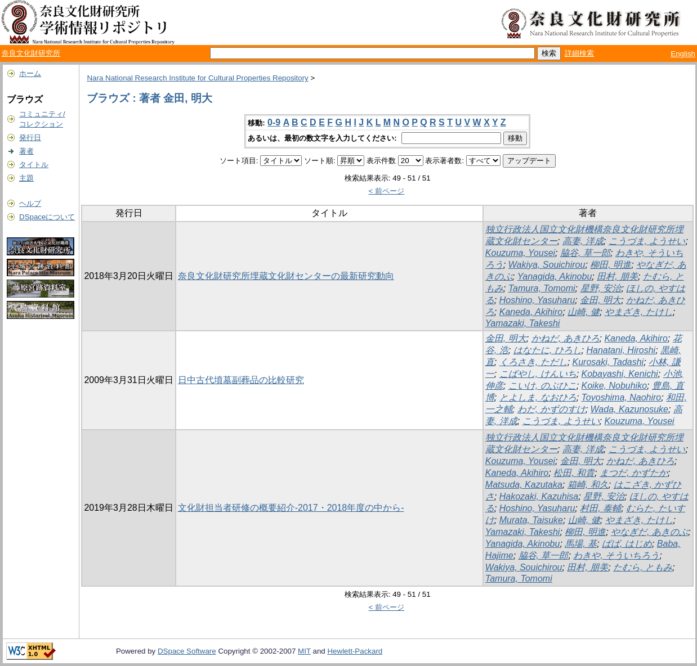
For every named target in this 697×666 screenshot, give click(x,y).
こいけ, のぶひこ (542, 385)
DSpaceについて (47, 217)
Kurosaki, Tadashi (608, 362)
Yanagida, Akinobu (554, 276)
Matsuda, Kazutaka (523, 484)
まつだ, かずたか (634, 473)
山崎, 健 (584, 312)
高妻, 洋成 (583, 241)
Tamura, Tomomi (541, 288)
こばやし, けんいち (538, 374)
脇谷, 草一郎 (585, 253)
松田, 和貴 (574, 473)
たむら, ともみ (642, 567)
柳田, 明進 (610, 264)
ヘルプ (30, 203)
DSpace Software (187, 651)
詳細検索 (579, 53)
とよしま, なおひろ (538, 397)
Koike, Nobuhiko (614, 385)
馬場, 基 (581, 543)
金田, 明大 (600, 300)
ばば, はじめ (627, 543)
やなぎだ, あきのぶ (649, 532)
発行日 (30, 137)
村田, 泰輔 (600, 508)
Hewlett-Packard (354, 651)
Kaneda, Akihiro (530, 312)
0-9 (273, 122)
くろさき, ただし (533, 362)
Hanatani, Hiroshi (620, 350)
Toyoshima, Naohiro (622, 397)
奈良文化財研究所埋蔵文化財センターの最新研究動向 (286, 276)
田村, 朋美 (617, 276)
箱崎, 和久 (588, 484)
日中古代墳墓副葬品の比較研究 (241, 380)
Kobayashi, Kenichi (620, 374)
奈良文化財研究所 (31, 53)
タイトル (33, 164)
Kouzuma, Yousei (520, 253)
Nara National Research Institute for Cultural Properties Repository (197, 78)
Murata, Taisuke (531, 520)
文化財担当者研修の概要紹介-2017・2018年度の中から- (291, 507)
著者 (26, 151)
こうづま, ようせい (647, 241)
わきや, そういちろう (616, 555)
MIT (304, 651)
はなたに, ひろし (547, 350)
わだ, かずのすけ (551, 409)
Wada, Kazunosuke (629, 409)
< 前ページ (387, 191)
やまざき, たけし (639, 312)
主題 (26, 178)
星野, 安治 (601, 288)
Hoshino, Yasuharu (537, 300)
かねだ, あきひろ (565, 338)
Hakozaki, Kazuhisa (539, 496)
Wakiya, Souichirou (547, 264)
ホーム (30, 73)
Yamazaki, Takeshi (522, 323)
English (683, 54)
